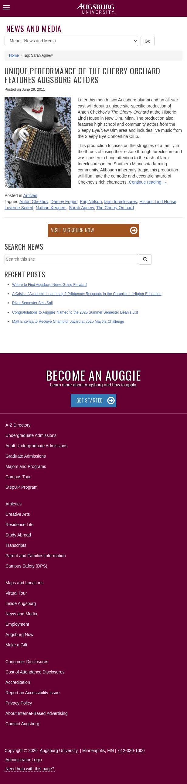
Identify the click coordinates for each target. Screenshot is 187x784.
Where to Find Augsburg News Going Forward (49, 285)
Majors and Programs (25, 465)
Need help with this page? (29, 768)
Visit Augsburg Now (72, 230)
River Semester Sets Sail (32, 303)
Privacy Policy (18, 703)
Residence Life (19, 524)
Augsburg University (59, 750)
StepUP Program (21, 487)
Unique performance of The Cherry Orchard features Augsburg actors (82, 75)
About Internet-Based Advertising (36, 713)
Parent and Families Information (35, 555)
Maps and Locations (24, 582)
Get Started (89, 400)
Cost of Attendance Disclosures (35, 672)
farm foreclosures (120, 201)
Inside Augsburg (20, 603)
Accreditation (17, 682)
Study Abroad (18, 535)
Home (14, 55)
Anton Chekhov (33, 201)
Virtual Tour (16, 593)
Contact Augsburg (22, 723)
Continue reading (148, 182)
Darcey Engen (64, 201)
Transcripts (15, 545)
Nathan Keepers (51, 207)
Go (147, 41)
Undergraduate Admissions (30, 435)
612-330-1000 (131, 750)
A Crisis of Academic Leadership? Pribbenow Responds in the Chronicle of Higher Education (87, 294)
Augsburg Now (19, 634)
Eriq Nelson (91, 201)
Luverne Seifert (19, 207)
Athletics (13, 503)
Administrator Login (23, 759)
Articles (30, 195)
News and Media (34, 28)
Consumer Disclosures (26, 661)
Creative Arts (17, 514)
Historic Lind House (157, 201)
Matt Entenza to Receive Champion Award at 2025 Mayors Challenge (68, 321)
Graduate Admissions (25, 456)
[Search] (145, 259)
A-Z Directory (17, 425)
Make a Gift (16, 644)
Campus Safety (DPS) (26, 566)
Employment (17, 624)
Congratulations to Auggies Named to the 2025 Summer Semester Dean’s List (75, 312)
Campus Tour (18, 476)
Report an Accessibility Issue (32, 692)
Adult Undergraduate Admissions (36, 445)
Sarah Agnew (81, 207)
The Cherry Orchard (115, 207)
